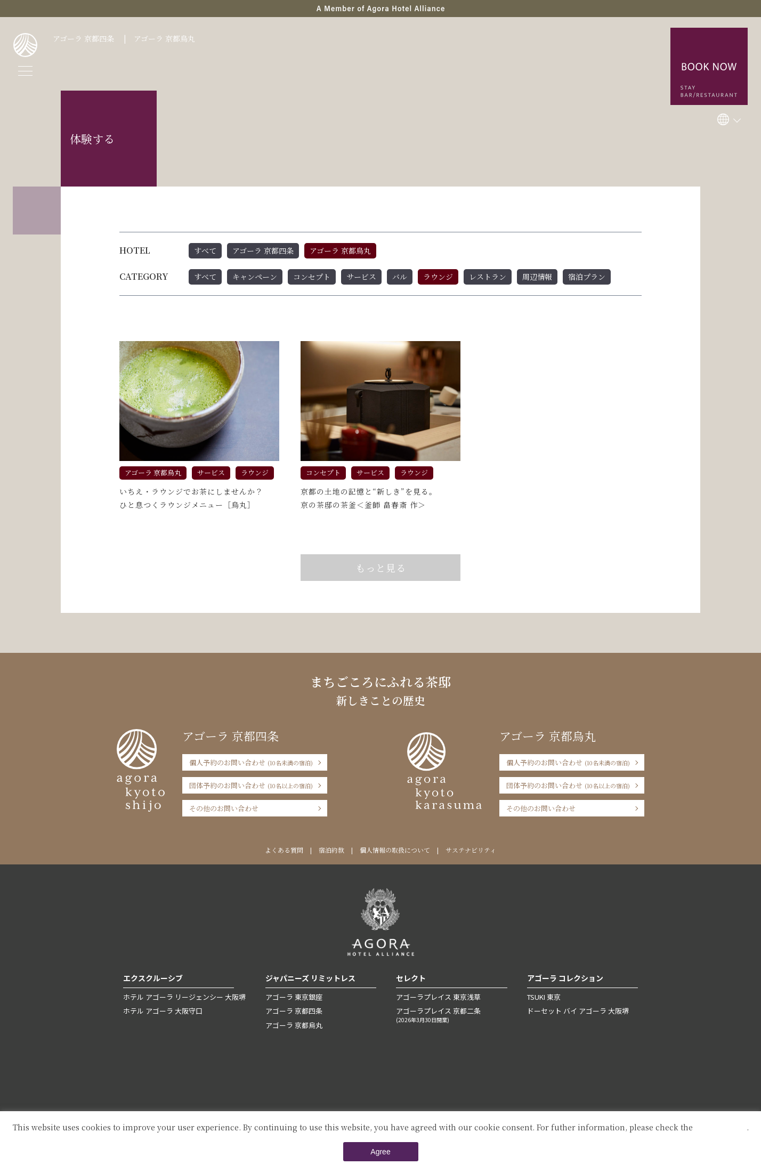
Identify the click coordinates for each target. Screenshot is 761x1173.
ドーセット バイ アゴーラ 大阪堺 (578, 1011)
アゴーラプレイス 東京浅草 (438, 997)
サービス (361, 276)
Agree (380, 1151)
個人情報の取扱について (395, 849)
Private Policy (721, 1127)
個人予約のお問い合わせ (251, 762)
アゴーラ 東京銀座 (293, 997)
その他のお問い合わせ (223, 808)
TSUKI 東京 (544, 997)
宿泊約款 (331, 849)
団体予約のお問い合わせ (251, 785)
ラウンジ (438, 276)
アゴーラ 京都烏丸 (164, 38)
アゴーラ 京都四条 (83, 38)
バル (399, 276)
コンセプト (311, 276)
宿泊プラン (586, 276)
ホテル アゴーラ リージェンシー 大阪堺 (184, 997)
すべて (205, 250)
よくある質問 (284, 849)
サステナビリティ (471, 849)
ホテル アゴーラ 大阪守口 (163, 1011)
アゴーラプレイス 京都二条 (451, 1015)
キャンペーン (254, 276)
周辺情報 (537, 276)
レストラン (487, 276)
